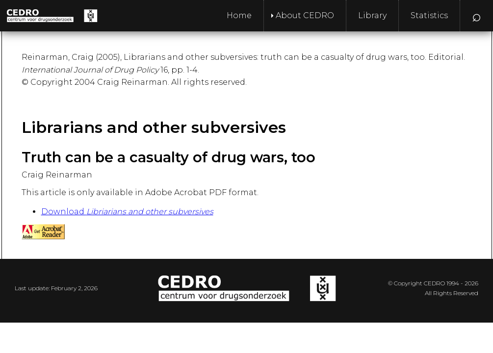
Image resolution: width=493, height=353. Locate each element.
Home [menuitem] (239, 15)
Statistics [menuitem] (429, 15)
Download (127, 211)
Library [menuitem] (372, 15)
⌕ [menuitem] (476, 15)
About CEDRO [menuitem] (305, 15)
